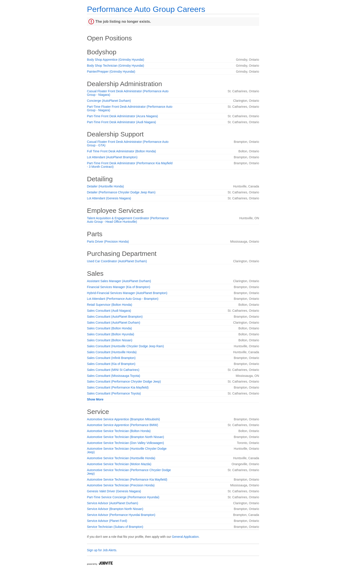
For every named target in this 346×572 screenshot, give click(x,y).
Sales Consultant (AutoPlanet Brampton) (115, 316)
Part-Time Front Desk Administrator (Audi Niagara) (121, 122)
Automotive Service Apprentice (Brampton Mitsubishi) (123, 419)
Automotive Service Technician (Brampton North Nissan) (125, 437)
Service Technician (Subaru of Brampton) (115, 527)
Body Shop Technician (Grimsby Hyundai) (115, 65)
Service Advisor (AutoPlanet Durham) (112, 503)
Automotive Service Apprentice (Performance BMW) (122, 425)
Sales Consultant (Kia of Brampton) (111, 364)
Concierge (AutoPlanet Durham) (109, 100)
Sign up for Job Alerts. (102, 550)
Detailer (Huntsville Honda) (105, 186)
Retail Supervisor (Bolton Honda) (109, 304)
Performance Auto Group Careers (146, 9)
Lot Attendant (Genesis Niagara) (109, 198)
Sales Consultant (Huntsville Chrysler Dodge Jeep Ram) (125, 346)
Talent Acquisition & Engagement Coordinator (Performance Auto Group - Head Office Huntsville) (128, 219)
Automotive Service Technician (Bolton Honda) (118, 431)
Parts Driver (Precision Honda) (108, 241)
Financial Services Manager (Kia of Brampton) (118, 287)
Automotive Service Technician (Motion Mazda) (119, 464)
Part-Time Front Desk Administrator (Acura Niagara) (122, 116)
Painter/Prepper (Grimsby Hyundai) (111, 71)
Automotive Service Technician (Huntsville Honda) (121, 458)
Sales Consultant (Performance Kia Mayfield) (118, 387)
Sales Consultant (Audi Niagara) (109, 310)
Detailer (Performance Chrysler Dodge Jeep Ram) (121, 192)
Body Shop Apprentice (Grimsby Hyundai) (115, 59)
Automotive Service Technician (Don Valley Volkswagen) (125, 443)
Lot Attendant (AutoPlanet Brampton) (112, 157)
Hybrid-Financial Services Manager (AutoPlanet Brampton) (127, 293)
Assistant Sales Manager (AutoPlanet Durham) (119, 281)
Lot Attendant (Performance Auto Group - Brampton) (122, 298)
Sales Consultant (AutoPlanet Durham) (113, 322)
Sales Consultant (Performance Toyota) (114, 393)
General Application (185, 536)
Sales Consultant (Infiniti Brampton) (111, 358)
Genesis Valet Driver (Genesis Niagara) (114, 491)
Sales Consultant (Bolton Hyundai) (110, 334)
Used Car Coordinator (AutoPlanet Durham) (117, 261)
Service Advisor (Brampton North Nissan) (115, 509)
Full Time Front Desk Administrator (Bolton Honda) (121, 151)
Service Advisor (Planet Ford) (107, 521)
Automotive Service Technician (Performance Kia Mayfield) (127, 479)
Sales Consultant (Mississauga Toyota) (113, 376)
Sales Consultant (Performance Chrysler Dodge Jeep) (124, 381)
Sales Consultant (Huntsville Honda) (112, 352)
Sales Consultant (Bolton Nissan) (109, 340)
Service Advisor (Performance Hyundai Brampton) (121, 515)
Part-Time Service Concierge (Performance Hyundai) (123, 497)
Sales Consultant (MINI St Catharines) (113, 370)
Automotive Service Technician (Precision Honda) (120, 485)
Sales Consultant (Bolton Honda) (109, 328)
